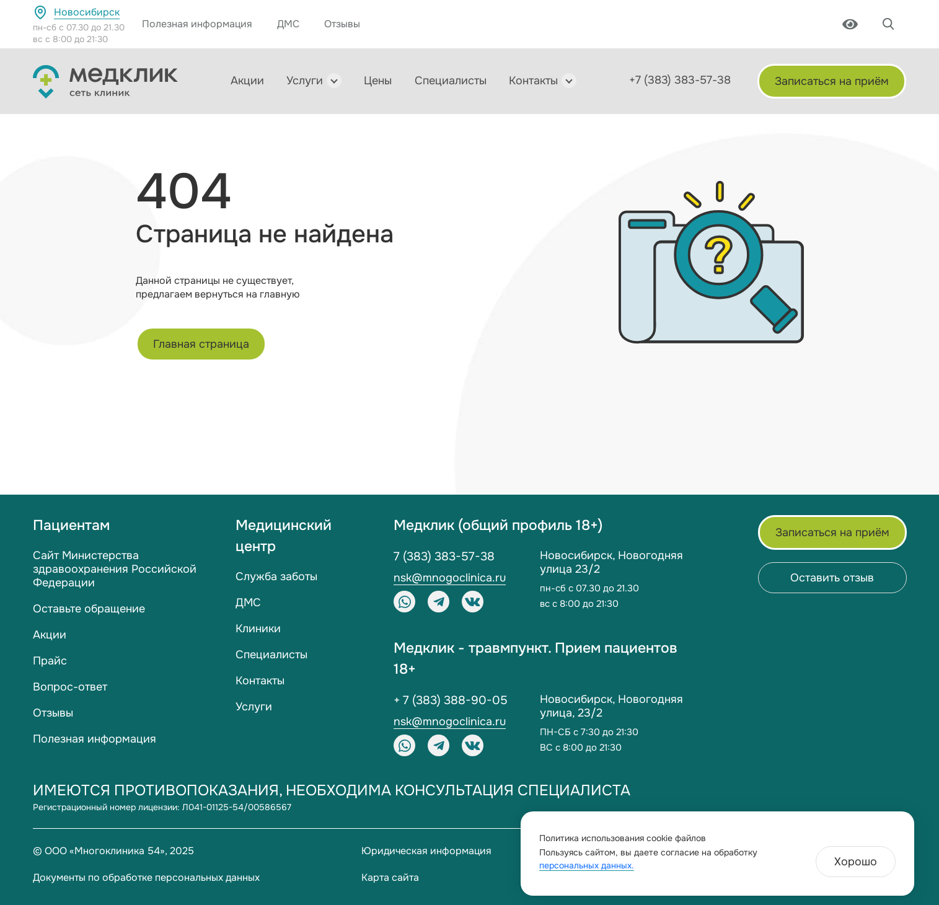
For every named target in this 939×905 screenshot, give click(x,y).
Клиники (258, 628)
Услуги (304, 80)
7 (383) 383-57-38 (444, 556)
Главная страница (201, 344)
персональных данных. (586, 865)
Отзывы (342, 23)
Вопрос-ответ (70, 687)
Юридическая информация (426, 850)
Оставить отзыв (832, 578)
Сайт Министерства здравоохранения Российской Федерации (114, 569)
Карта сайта (390, 877)
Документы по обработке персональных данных (146, 877)
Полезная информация (197, 23)
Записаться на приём (832, 81)
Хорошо (855, 861)
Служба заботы (276, 576)
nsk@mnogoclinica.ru (450, 578)
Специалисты (451, 80)
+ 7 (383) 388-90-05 (451, 700)
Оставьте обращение (89, 609)
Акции (247, 80)
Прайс (50, 661)
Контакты (533, 80)
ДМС (288, 23)
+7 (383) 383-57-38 (679, 80)
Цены (378, 80)
